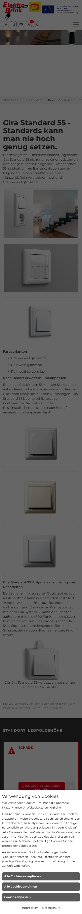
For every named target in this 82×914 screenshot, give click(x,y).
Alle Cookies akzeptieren (22, 876)
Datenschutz (51, 908)
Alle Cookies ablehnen (20, 886)
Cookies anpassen (17, 897)
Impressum (30, 908)
